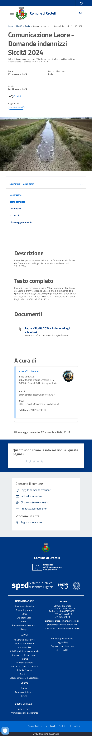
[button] (81, 3)
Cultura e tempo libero (24, 643)
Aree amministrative (24, 606)
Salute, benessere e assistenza (24, 678)
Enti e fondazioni (24, 617)
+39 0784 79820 (62, 617)
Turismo (24, 658)
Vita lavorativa (24, 647)
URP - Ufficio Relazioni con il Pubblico (62, 628)
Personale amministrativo (24, 625)
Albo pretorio (24, 709)
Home (10, 26)
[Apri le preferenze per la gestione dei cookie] (5, 731)
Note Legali (50, 725)
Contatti (62, 601)
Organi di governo (24, 610)
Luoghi (24, 629)
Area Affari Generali (29, 371)
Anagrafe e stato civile (24, 639)
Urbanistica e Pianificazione (24, 655)
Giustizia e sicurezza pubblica (24, 666)
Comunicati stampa (24, 692)
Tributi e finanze (24, 670)
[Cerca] (81, 13)
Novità (19, 26)
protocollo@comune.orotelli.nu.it (62, 624)
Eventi (24, 696)
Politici (24, 621)
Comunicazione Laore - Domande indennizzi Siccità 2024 (57, 26)
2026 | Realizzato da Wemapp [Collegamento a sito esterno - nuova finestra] (46, 734)
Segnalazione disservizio (62, 646)
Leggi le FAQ (62, 642)
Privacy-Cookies (35, 725)
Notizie (24, 688)
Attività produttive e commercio (24, 651)
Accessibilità (62, 650)
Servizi (24, 634)
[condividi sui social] (15, 96)
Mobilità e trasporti (24, 662)
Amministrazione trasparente (24, 712)
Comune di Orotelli (43, 13)
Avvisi (27, 26)
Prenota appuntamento (62, 638)
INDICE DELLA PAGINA (21, 184)
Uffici (24, 614)
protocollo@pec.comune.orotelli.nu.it (62, 620)
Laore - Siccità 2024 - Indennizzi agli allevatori (47, 330)
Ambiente (24, 674)
